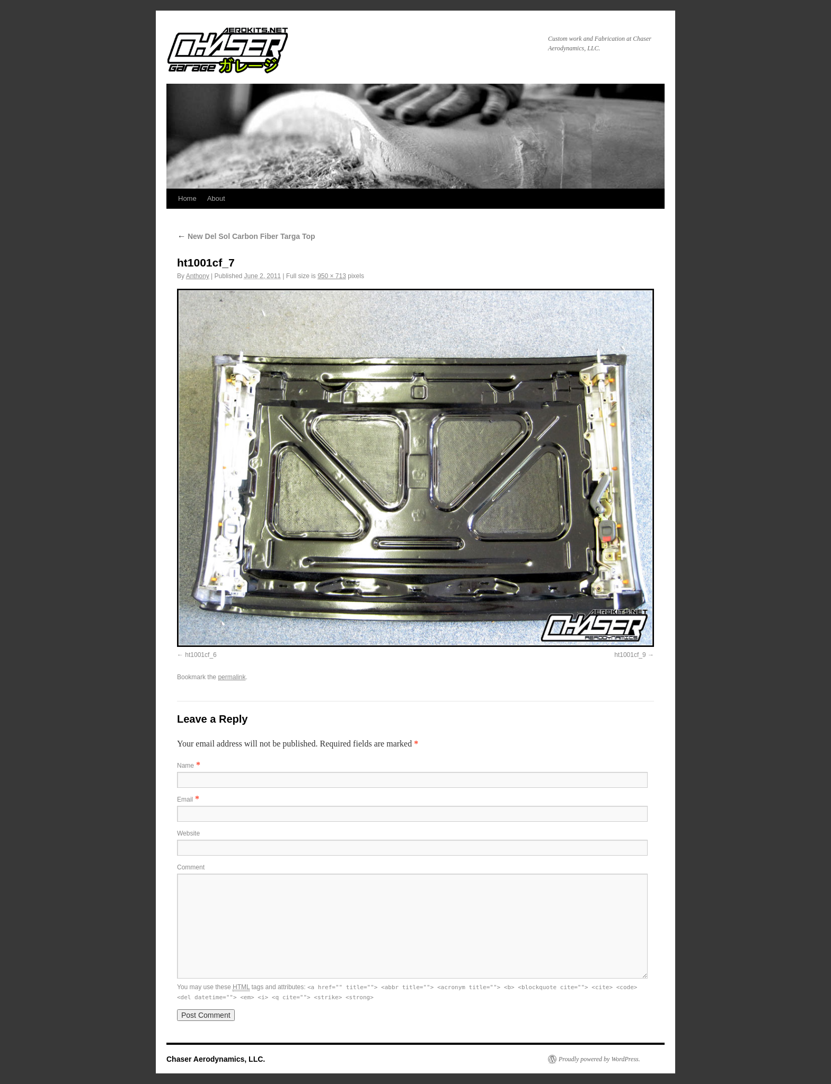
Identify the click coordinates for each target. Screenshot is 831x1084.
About (216, 198)
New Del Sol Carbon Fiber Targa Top (246, 236)
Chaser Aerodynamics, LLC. (215, 1059)
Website (188, 833)
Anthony (197, 276)
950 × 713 (331, 276)
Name (185, 765)
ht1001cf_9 (630, 655)
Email (185, 799)
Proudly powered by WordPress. (599, 1059)
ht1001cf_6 (200, 655)
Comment (191, 867)
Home (187, 198)
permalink (231, 677)
